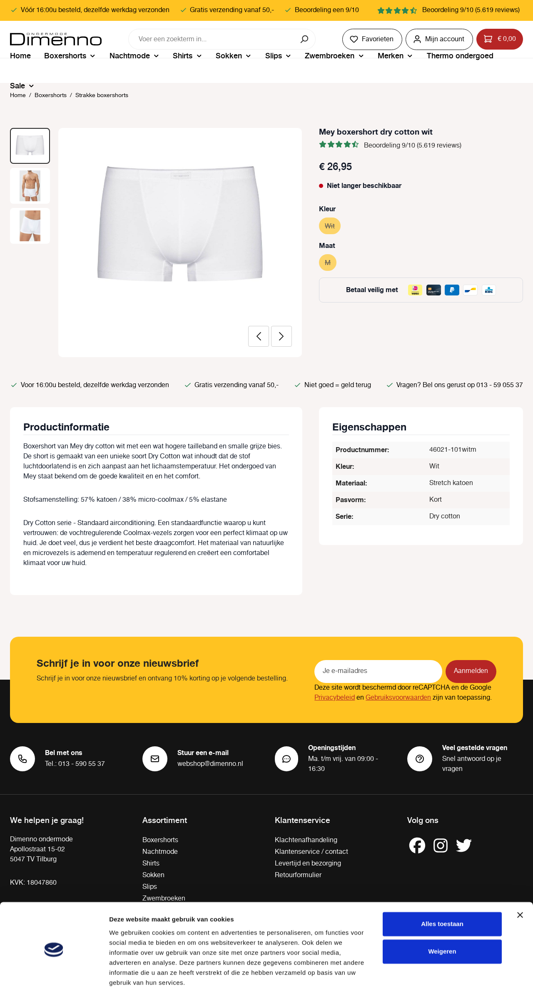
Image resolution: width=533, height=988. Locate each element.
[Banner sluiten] (520, 881)
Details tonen (129, 971)
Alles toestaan (442, 890)
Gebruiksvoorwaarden (398, 698)
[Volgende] (281, 336)
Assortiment (164, 820)
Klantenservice (302, 820)
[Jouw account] (439, 39)
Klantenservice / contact (311, 852)
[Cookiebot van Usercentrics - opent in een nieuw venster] (53, 971)
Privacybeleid (334, 698)
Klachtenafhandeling (306, 840)
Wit (333, 225)
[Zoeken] (305, 39)
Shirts (150, 863)
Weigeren (442, 917)
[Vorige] (258, 336)
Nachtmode (160, 852)
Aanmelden (471, 671)
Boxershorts (160, 840)
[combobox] (211, 39)
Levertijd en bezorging (308, 863)
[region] (156, 242)
